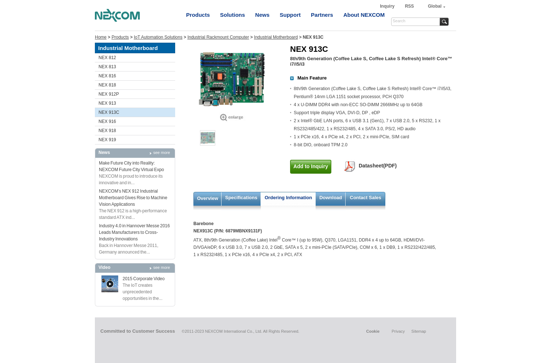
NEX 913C (109, 112)
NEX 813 (107, 66)
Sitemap (418, 331)
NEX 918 (107, 130)
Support (290, 15)
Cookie (372, 331)
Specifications (241, 197)
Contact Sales (365, 197)
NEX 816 (107, 75)
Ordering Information (288, 197)
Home (101, 37)
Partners (322, 15)
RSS (409, 6)
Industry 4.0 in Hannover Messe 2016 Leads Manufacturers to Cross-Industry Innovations (134, 232)
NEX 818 (107, 85)
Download (330, 197)
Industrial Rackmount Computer (218, 37)
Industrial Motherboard (276, 37)
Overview (207, 198)
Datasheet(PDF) (378, 166)
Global (435, 6)
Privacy (398, 331)
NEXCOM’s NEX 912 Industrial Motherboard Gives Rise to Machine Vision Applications (133, 198)
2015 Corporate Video (144, 278)
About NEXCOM (364, 15)
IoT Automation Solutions (158, 37)
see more (161, 152)
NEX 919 (107, 139)
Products (198, 15)
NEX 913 (107, 103)
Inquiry (388, 6)
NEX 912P (109, 94)
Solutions (232, 15)
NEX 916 (107, 121)
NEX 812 (107, 57)
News (262, 15)
